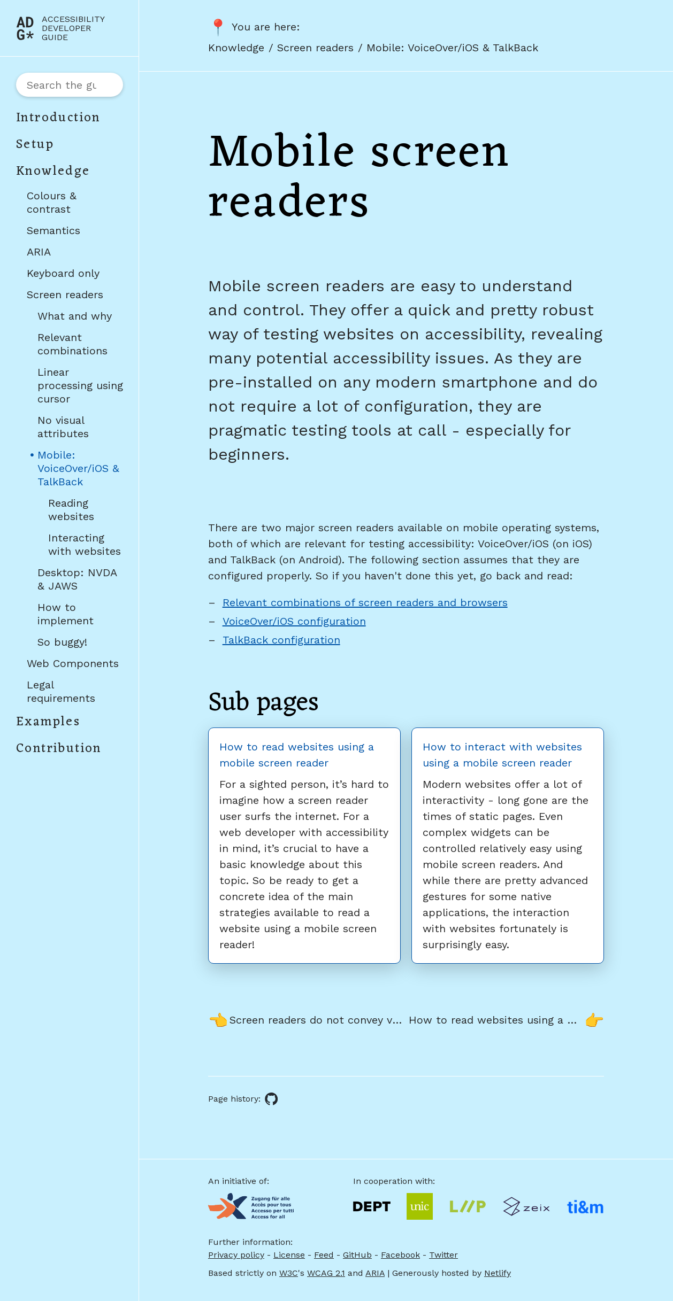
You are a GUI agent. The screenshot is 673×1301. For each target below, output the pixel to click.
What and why (74, 315)
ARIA (39, 251)
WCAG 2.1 (326, 1273)
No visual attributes (63, 427)
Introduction (58, 118)
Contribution (59, 749)
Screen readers (65, 294)
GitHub (357, 1255)
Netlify (497, 1273)
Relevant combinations (72, 344)
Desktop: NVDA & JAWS (77, 579)
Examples (48, 722)
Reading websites (71, 510)
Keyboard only (63, 273)
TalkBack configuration (281, 639)
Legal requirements (61, 691)
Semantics (53, 230)
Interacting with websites (84, 544)
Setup (35, 145)
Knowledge (53, 171)
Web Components (73, 663)
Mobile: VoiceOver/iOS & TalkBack (80, 470)
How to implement (65, 614)
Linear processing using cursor (80, 385)
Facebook (400, 1255)
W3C (288, 1273)
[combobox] (69, 85)
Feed (324, 1255)
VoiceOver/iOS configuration (294, 621)
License (289, 1255)
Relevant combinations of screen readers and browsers (365, 602)
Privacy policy (236, 1255)
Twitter (443, 1255)
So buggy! (62, 642)
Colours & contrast (52, 202)
